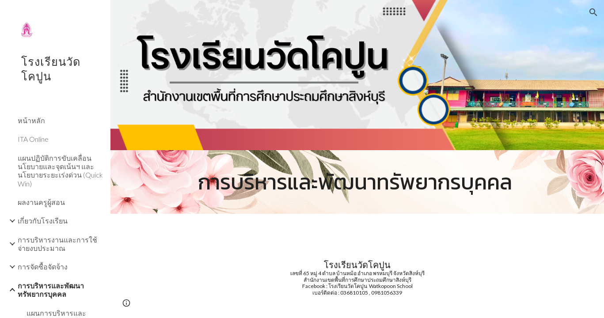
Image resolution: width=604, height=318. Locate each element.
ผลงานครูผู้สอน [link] (41, 202)
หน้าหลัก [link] (31, 120)
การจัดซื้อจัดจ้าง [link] (43, 266)
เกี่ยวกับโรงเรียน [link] (43, 220)
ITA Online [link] (33, 139)
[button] (593, 12)
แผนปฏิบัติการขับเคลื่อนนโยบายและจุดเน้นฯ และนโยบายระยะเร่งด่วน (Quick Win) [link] (60, 171)
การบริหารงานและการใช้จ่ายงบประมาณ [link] (57, 243)
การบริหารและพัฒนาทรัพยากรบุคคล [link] (51, 289)
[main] (357, 182)
